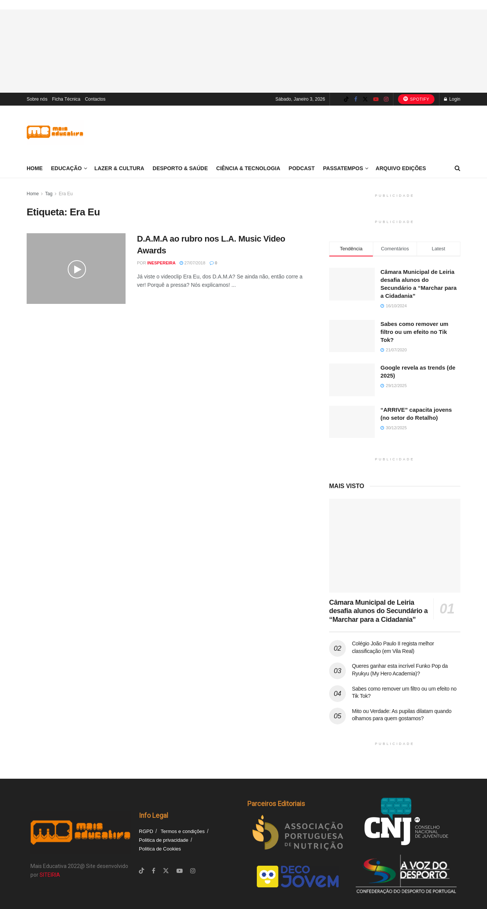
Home (35, 168)
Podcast (302, 168)
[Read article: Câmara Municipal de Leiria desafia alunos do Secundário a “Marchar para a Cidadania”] (394, 546)
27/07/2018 (192, 263)
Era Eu (66, 193)
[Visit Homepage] (55, 132)
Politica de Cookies (160, 849)
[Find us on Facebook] (355, 99)
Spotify (416, 98)
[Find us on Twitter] (365, 99)
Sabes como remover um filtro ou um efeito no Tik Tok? (414, 332)
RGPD (146, 831)
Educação (66, 168)
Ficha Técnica (66, 99)
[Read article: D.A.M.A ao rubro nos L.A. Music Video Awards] (76, 268)
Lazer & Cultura (119, 168)
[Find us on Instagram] (386, 99)
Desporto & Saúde (180, 168)
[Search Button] (457, 168)
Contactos (95, 99)
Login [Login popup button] (452, 99)
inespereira (161, 263)
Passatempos (343, 168)
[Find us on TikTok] (346, 99)
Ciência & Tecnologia (248, 168)
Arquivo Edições (401, 168)
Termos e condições (183, 831)
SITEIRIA (50, 875)
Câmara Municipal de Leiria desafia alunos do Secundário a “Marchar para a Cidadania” (378, 611)
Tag (48, 193)
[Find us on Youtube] (376, 99)
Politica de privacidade (163, 840)
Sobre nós (37, 99)
